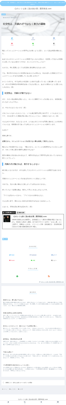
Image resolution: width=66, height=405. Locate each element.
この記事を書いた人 (10, 212)
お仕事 (5, 239)
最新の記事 (21, 212)
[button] (54, 44)
